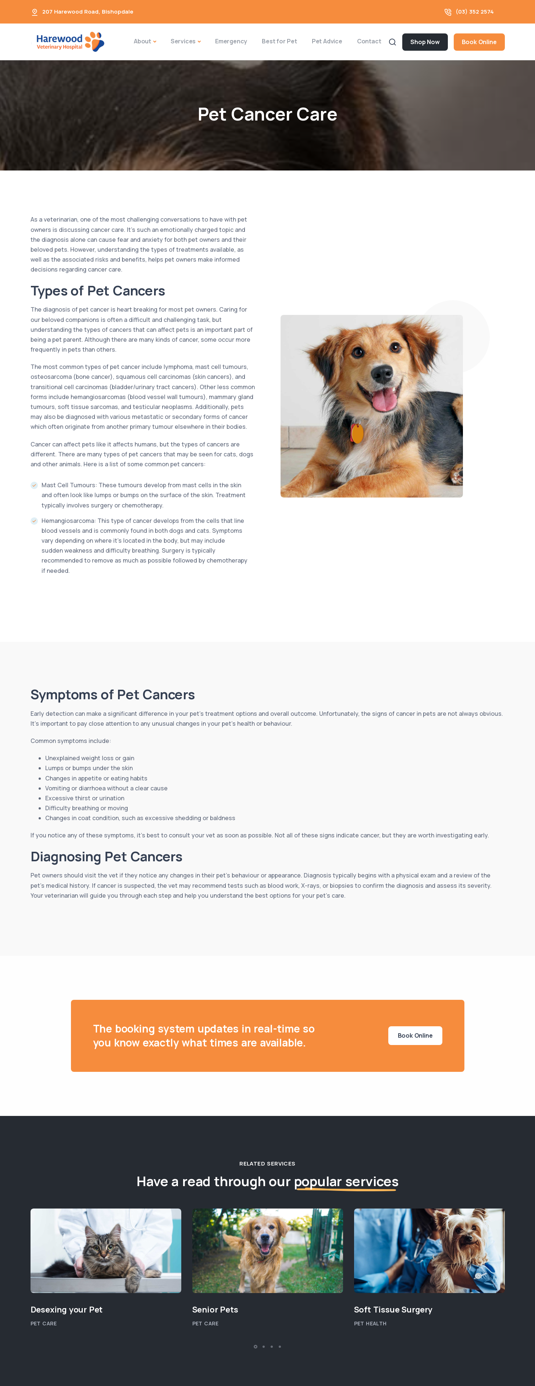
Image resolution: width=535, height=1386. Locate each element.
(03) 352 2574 (475, 11)
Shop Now (424, 42)
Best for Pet (279, 41)
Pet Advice (327, 41)
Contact (369, 41)
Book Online (479, 42)
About (142, 41)
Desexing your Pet (67, 1309)
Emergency (231, 41)
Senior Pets (215, 1309)
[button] (255, 1347)
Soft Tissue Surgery (393, 1309)
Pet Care (44, 1323)
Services (183, 41)
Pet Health (370, 1323)
